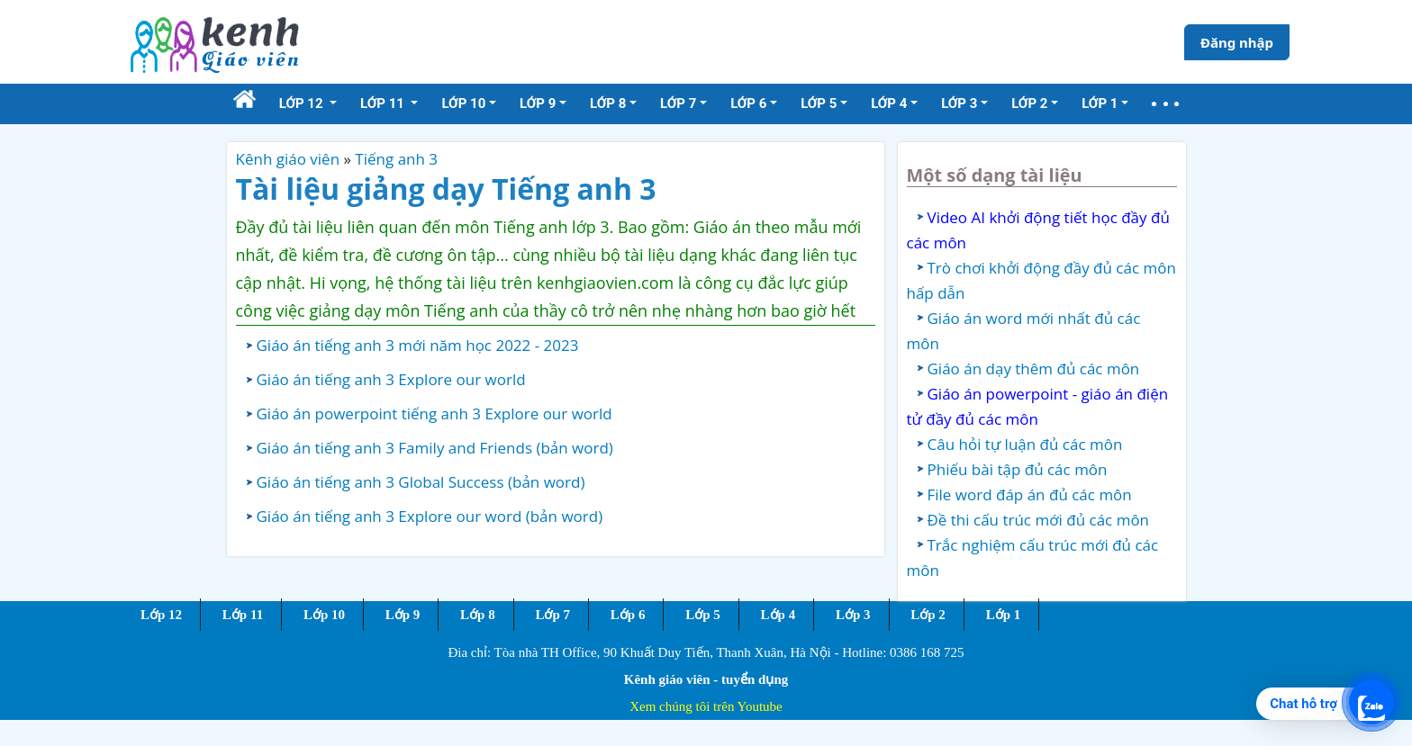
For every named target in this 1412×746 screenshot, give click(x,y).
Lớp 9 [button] (538, 103)
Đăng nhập (1236, 42)
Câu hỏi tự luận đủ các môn (1025, 444)
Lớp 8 (477, 614)
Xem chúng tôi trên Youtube (706, 706)
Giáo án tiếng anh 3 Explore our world (391, 379)
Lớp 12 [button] (303, 103)
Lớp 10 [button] (463, 103)
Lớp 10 (324, 614)
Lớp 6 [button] (748, 103)
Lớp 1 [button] (1100, 103)
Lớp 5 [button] (819, 103)
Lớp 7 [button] (678, 103)
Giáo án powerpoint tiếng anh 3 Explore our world (434, 413)
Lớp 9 (403, 614)
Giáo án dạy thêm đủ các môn (1034, 368)
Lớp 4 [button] (889, 103)
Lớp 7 (552, 614)
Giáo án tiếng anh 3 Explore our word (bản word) (430, 516)
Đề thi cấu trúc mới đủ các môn (1039, 519)
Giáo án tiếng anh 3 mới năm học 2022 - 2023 (418, 345)
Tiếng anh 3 (396, 158)
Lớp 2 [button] (1029, 103)
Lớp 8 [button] (608, 103)
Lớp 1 (1003, 614)
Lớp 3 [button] (959, 103)
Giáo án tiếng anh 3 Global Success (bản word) (421, 482)
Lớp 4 (778, 614)
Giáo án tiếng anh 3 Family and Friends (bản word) (435, 447)
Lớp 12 (161, 614)
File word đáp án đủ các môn (1030, 494)
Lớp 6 (628, 614)
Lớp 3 (853, 614)
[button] (1165, 103)
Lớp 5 (702, 614)
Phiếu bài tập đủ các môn (1018, 469)
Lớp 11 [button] (384, 103)
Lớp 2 (928, 614)
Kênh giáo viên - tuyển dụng (706, 679)
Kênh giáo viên (288, 158)
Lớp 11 (242, 614)
